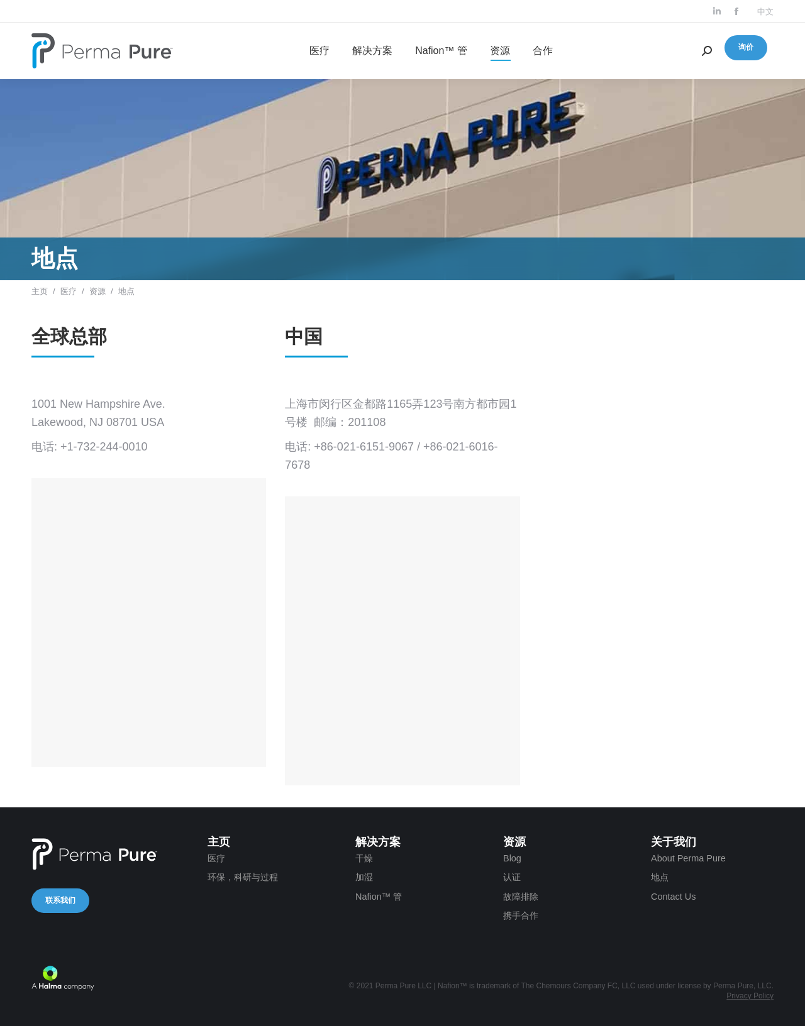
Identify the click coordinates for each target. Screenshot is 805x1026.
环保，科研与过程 (243, 877)
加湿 (364, 877)
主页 (39, 291)
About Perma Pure (688, 858)
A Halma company (62, 978)
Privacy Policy (750, 995)
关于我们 (673, 842)
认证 (512, 877)
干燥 (364, 858)
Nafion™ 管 (378, 897)
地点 (660, 877)
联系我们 (60, 900)
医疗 (68, 291)
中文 (765, 11)
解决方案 (378, 842)
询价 (745, 47)
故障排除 (520, 897)
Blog (512, 858)
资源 (97, 291)
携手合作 (520, 915)
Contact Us (673, 897)
